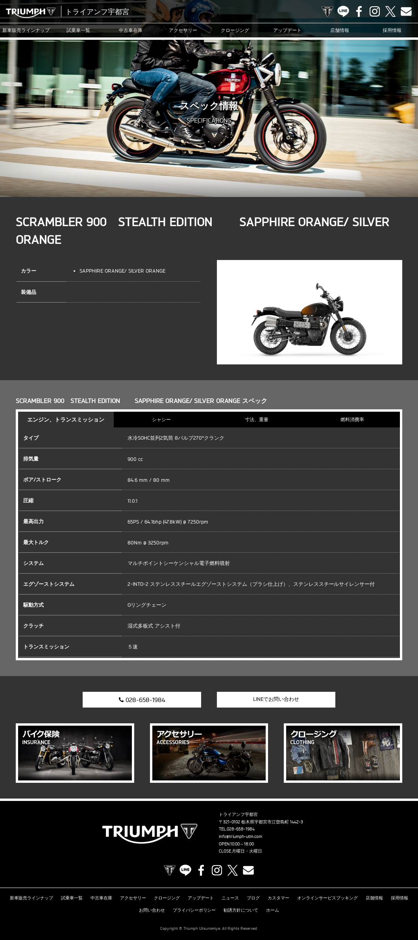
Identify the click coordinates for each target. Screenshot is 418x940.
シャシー (161, 419)
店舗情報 (339, 30)
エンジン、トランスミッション (65, 419)
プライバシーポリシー (194, 910)
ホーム (272, 910)
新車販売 (26, 30)
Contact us (406, 11)
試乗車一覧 (78, 30)
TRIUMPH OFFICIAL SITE (327, 11)
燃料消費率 (352, 419)
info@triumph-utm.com (240, 836)
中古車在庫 (130, 30)
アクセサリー (183, 30)
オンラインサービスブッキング (327, 898)
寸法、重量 (256, 419)
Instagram (375, 11)
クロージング (235, 30)
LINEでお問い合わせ (276, 699)
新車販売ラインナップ (31, 898)
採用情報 (392, 30)
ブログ (253, 898)
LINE (343, 11)
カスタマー (278, 898)
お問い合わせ (152, 910)
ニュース (230, 898)
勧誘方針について (241, 910)
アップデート (287, 30)
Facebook (359, 11)
